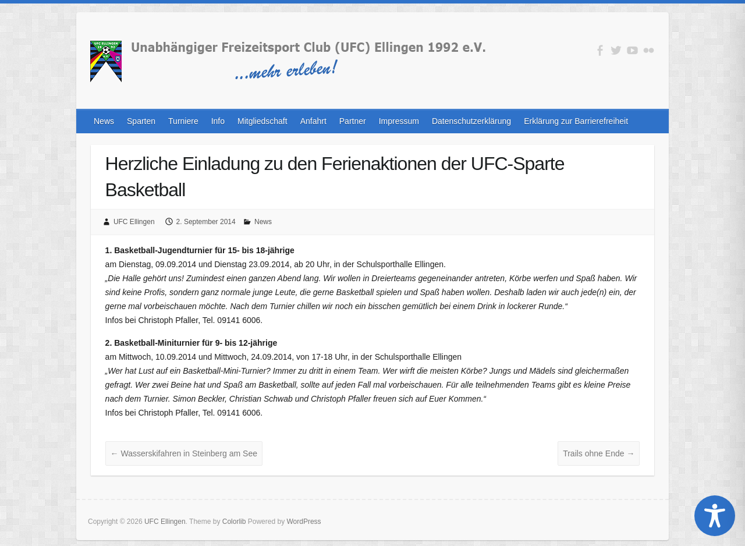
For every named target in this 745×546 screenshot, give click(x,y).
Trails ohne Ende (598, 453)
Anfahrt (313, 121)
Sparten (141, 121)
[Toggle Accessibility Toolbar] (714, 515)
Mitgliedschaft (262, 121)
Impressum (399, 121)
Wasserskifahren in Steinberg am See (184, 453)
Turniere (183, 121)
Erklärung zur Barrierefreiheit (576, 121)
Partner (352, 121)
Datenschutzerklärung (471, 121)
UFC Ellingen (134, 222)
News (104, 121)
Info (218, 121)
